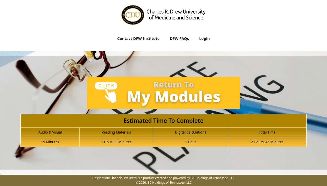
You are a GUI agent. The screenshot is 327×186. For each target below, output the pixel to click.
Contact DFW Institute (138, 38)
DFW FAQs (179, 38)
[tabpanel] (163, 115)
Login (204, 38)
